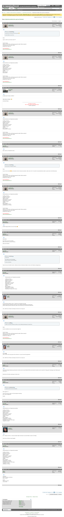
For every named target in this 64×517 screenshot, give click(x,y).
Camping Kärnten (27, 512)
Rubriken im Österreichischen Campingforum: (14, 12)
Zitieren (59, 52)
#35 (60, 363)
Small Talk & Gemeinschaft (27, 12)
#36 (60, 379)
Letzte (60, 17)
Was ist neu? (6, 8)
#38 (60, 426)
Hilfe (52, 5)
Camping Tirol (32, 512)
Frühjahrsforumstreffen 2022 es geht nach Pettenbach (14, 19)
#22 (60, 54)
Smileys (20, 501)
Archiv (37, 509)
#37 (60, 401)
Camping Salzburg (36, 512)
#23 (60, 87)
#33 (60, 314)
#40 (60, 469)
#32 (60, 294)
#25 (60, 143)
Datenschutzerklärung (41, 509)
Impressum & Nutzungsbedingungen (51, 509)
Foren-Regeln (21, 506)
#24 (60, 110)
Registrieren (57, 5)
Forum (11, 8)
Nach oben (59, 494)
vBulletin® (30, 513)
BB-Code (20, 500)
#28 (60, 219)
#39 (60, 443)
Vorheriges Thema (29, 496)
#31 (60, 270)
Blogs (16, 8)
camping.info (33, 509)
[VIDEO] (20, 504)
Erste (49, 17)
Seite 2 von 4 (46, 17)
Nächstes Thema (35, 496)
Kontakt (29, 509)
